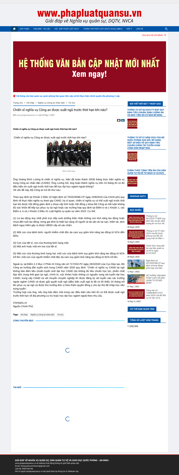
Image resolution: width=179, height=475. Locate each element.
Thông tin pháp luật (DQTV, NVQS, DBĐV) (102, 29)
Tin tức (60, 315)
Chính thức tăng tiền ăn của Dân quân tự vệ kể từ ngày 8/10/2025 (146, 171)
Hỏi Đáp (24, 315)
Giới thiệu (24, 29)
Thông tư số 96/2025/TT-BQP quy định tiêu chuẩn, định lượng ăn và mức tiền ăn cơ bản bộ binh (145, 112)
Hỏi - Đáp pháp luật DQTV (67, 29)
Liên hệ (139, 29)
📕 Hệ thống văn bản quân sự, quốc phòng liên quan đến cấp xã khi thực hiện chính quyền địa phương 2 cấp (66, 96)
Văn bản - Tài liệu (41, 29)
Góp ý (129, 29)
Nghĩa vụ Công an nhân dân (42, 315)
